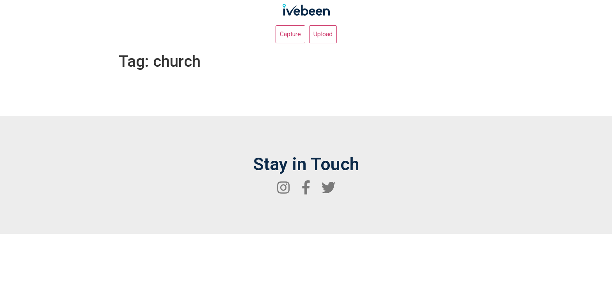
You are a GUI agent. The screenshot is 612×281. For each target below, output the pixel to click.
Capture (290, 34)
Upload (323, 34)
